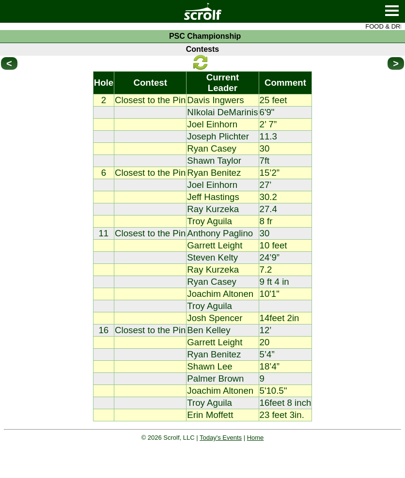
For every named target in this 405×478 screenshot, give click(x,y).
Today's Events (221, 437)
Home (255, 437)
